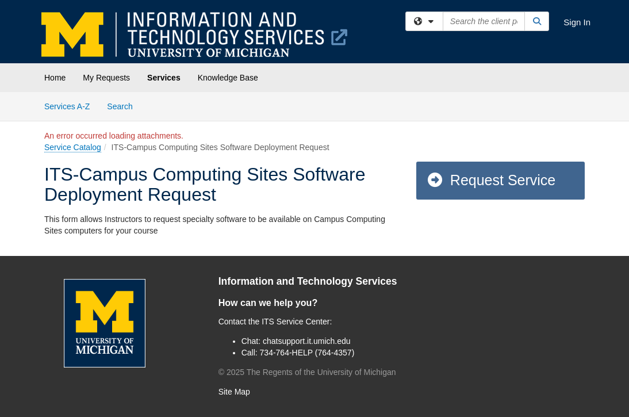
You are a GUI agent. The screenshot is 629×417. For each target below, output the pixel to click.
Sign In (576, 22)
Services (164, 77)
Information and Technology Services (307, 281)
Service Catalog (72, 147)
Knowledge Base (228, 77)
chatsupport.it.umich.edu (307, 341)
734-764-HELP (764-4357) (307, 352)
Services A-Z (67, 106)
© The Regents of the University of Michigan (307, 372)
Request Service (491, 180)
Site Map (234, 391)
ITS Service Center (295, 321)
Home (55, 77)
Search (124, 105)
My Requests (106, 77)
